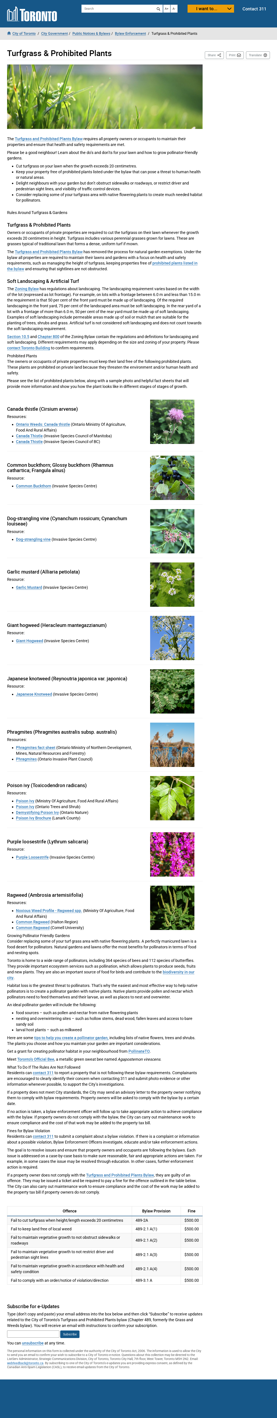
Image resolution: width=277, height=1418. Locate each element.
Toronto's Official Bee (35, 1059)
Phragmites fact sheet (35, 747)
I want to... (206, 9)
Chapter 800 (48, 336)
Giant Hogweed (29, 640)
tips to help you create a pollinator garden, (71, 1037)
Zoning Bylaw (27, 288)
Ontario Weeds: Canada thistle (43, 424)
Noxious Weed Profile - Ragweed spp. (49, 910)
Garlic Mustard (29, 587)
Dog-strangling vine (33, 539)
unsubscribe (33, 1343)
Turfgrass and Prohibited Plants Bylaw (49, 138)
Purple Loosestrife (32, 857)
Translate (255, 55)
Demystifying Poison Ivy (37, 812)
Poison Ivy (25, 800)
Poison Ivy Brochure (33, 818)
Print (232, 55)
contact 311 (43, 1072)
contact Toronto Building (28, 347)
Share (216, 55)
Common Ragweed (33, 921)
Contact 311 (254, 9)
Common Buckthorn (33, 485)
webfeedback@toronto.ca (25, 1363)
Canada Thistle (29, 435)
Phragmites (26, 759)
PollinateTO (139, 1051)
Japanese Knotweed (34, 694)
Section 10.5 (18, 336)
